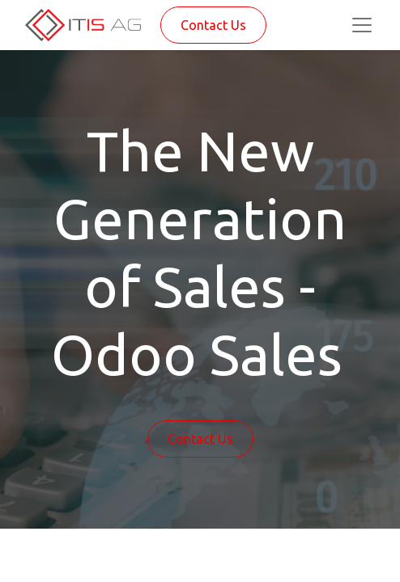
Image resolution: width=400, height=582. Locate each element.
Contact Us (213, 25)
